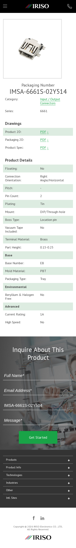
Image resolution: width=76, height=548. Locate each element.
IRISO (37, 6)
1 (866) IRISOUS (69, 6)
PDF (43, 132)
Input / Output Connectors (50, 101)
